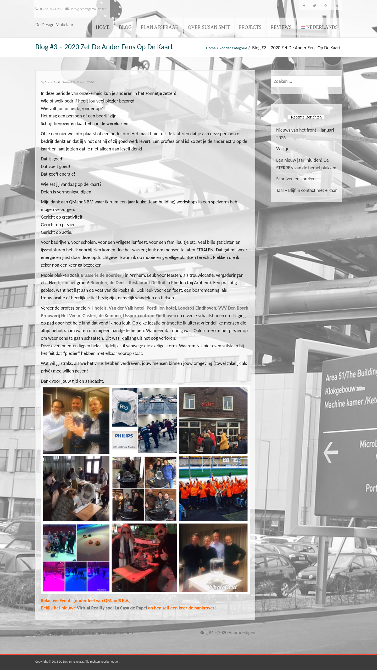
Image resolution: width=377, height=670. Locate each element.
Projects (250, 27)
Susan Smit (52, 82)
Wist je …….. (287, 149)
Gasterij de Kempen (101, 315)
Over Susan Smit (209, 27)
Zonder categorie (233, 48)
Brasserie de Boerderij (102, 275)
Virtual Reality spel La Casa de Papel (112, 608)
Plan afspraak (160, 27)
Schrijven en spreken (295, 179)
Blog (125, 27)
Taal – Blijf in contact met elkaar (306, 190)
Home (103, 27)
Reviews (281, 27)
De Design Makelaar (54, 25)
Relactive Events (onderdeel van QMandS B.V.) (86, 600)
